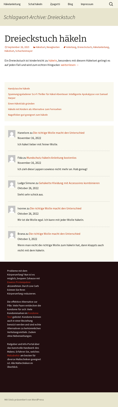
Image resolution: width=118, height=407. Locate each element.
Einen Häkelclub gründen (21, 103)
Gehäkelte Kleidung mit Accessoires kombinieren (69, 183)
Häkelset (40, 47)
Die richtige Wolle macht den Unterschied (58, 132)
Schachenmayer (24, 50)
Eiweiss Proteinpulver (19, 282)
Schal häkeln (35, 4)
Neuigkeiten (53, 47)
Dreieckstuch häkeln (46, 38)
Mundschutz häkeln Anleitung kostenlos (51, 157)
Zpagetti (55, 4)
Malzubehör (13, 355)
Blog (70, 4)
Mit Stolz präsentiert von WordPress (24, 399)
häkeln (52, 60)
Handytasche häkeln (19, 88)
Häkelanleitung (12, 4)
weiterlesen (70, 65)
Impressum (87, 4)
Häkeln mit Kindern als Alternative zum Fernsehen (34, 109)
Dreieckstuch (85, 47)
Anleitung (71, 47)
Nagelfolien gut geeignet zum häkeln (28, 114)
